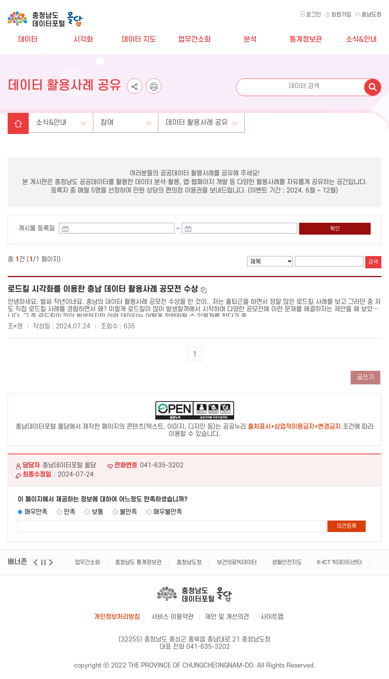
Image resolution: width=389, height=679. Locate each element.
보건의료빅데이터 (237, 560)
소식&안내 (361, 40)
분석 (250, 40)
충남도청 (371, 14)
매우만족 (35, 510)
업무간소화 (194, 40)
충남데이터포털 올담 (194, 592)
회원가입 (341, 14)
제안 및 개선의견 (227, 615)
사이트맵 (271, 615)
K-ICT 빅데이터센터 (339, 560)
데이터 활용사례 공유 (207, 120)
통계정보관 (306, 40)
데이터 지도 (139, 40)
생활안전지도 (287, 560)
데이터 (27, 40)
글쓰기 (365, 375)
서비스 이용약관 (172, 615)
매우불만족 (167, 510)
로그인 (313, 14)
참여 (113, 120)
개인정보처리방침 (117, 615)
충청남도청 (189, 560)
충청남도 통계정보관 (138, 560)
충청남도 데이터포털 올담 (45, 15)
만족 (69, 510)
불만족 (128, 510)
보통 (97, 510)
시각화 (83, 40)
